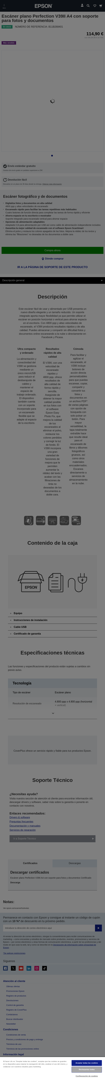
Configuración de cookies (87, 1076)
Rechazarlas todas (87, 1069)
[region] (52, 1069)
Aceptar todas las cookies (86, 1063)
